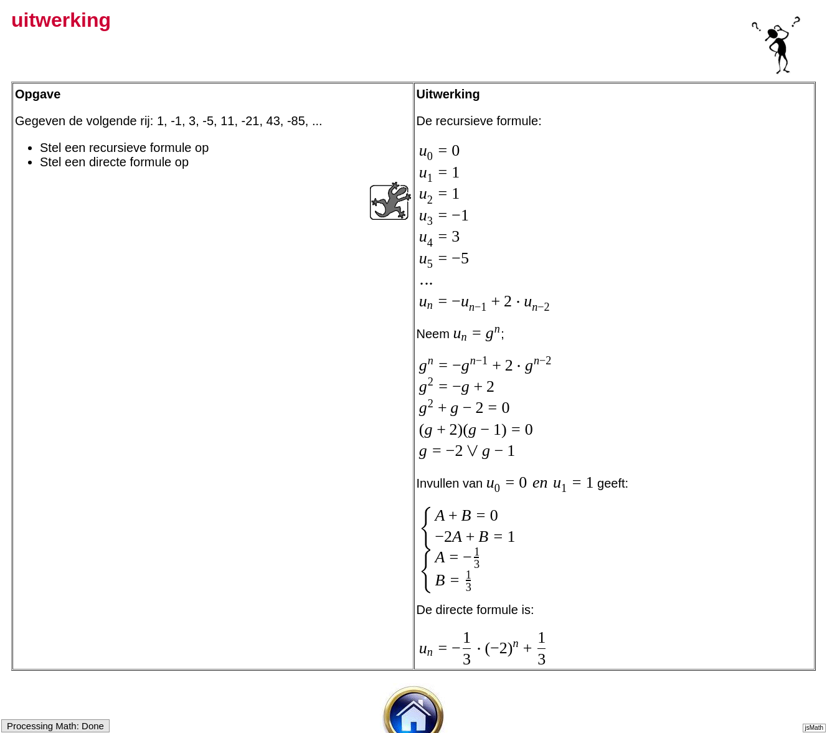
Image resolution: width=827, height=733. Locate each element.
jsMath (814, 727)
